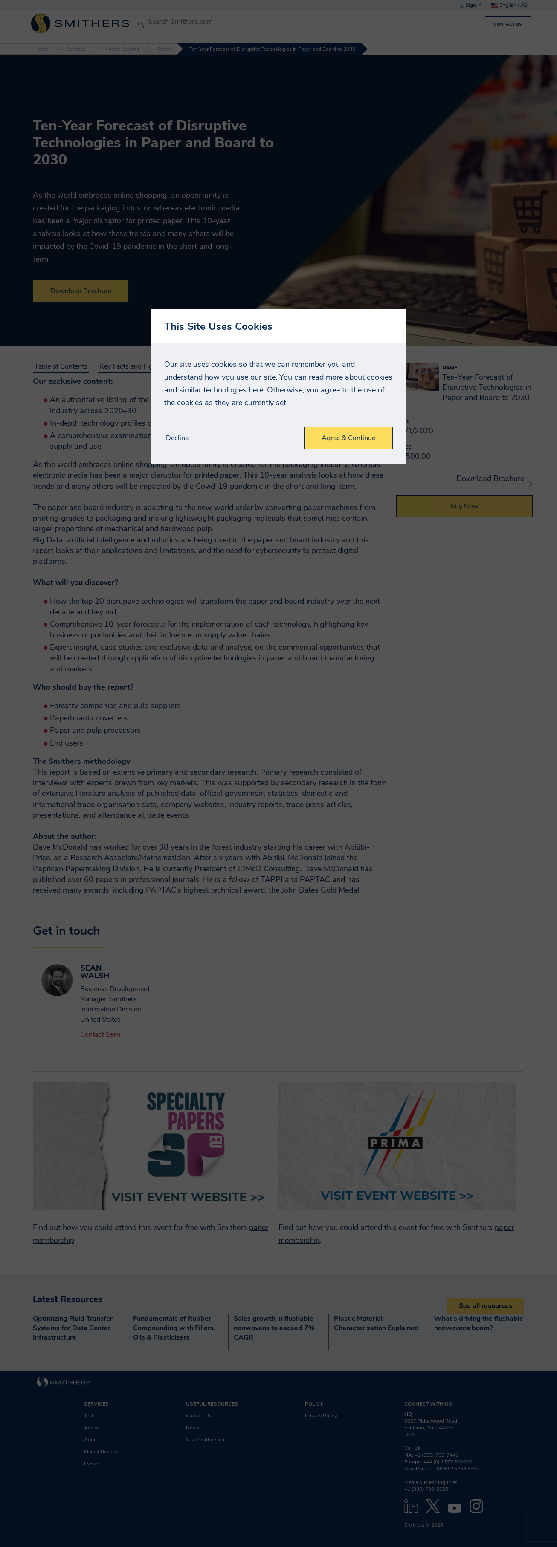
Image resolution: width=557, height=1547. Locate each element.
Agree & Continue (348, 438)
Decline (177, 438)
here (256, 390)
